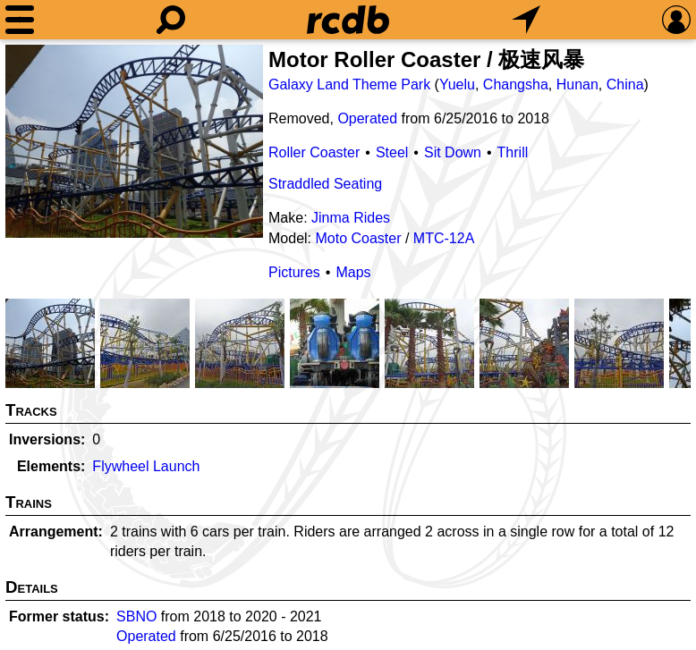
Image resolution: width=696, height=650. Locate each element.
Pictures (294, 272)
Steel (392, 152)
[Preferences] (676, 19)
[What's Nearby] (526, 19)
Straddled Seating (325, 183)
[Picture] (134, 141)
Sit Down (452, 152)
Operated (367, 118)
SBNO (136, 616)
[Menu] (19, 19)
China (625, 84)
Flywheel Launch (145, 466)
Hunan (577, 84)
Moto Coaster (358, 238)
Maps (352, 272)
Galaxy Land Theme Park (349, 84)
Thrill (513, 152)
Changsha (515, 84)
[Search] (171, 19)
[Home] (348, 19)
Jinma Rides (350, 217)
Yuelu (457, 84)
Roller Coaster (314, 152)
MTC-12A (443, 238)
